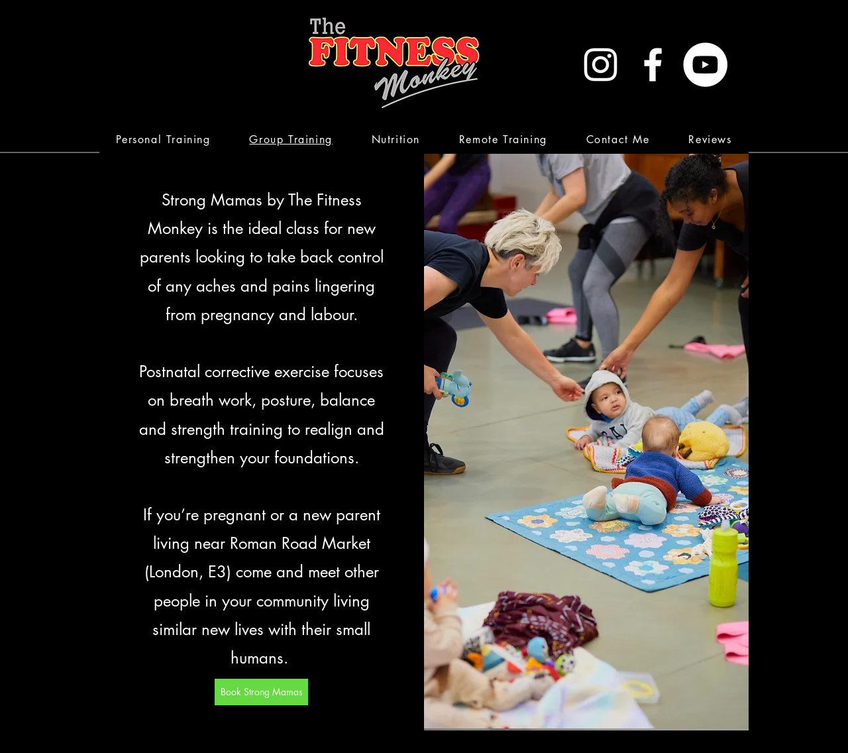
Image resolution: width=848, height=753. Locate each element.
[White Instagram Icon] (600, 64)
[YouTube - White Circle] (705, 64)
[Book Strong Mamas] (261, 692)
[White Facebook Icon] (653, 64)
